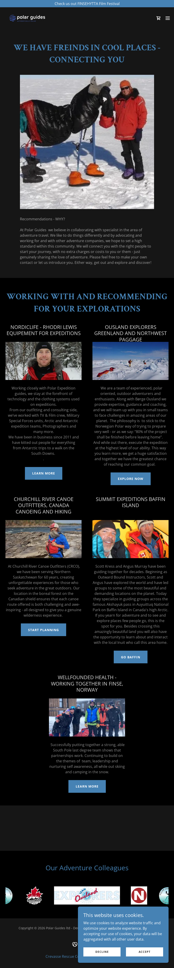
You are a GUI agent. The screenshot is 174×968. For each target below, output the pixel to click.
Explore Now (130, 479)
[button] (167, 18)
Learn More (43, 473)
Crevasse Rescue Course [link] (66, 956)
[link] (27, 18)
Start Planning (43, 630)
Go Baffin (130, 657)
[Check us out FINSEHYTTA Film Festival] (87, 3)
